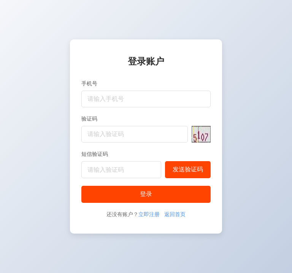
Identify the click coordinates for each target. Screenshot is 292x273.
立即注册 (149, 214)
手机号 (89, 83)
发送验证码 (188, 169)
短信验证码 (94, 154)
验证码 (89, 119)
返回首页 (175, 214)
